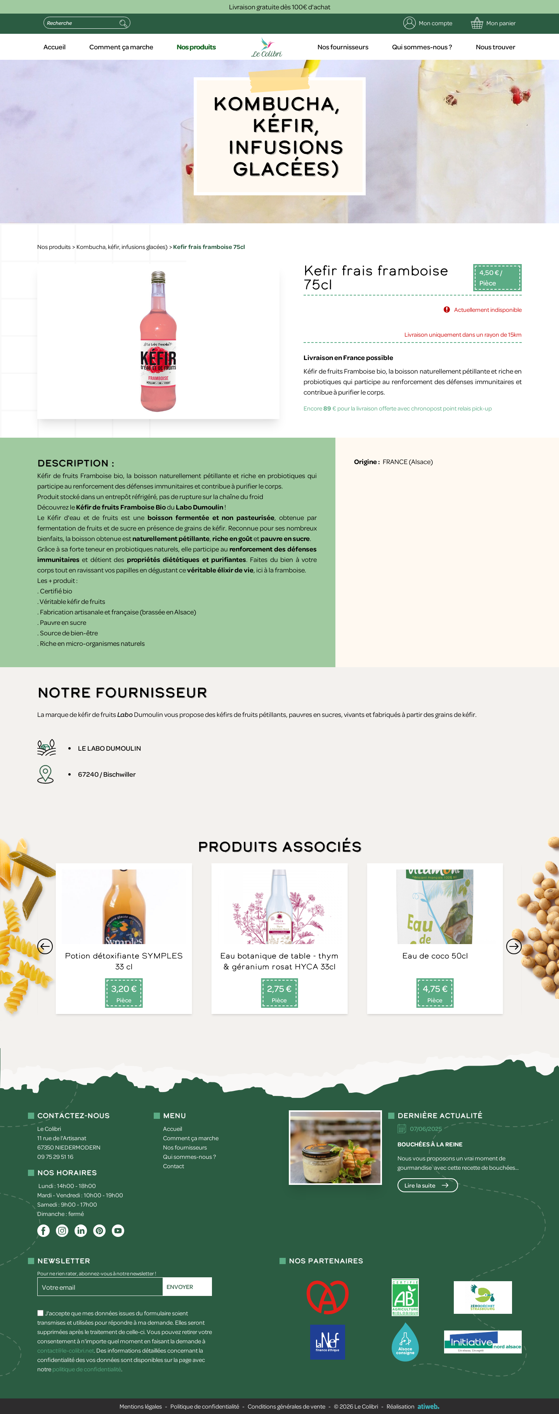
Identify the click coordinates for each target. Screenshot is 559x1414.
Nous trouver (496, 46)
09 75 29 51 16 (55, 1156)
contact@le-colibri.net (65, 1350)
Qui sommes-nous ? (422, 46)
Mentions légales (141, 1406)
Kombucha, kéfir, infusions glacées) (122, 246)
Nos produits (196, 46)
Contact (173, 1166)
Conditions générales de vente (286, 1406)
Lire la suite (420, 1185)
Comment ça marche (121, 46)
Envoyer (180, 1287)
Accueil (54, 46)
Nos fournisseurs (343, 46)
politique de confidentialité (86, 1369)
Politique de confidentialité (204, 1406)
